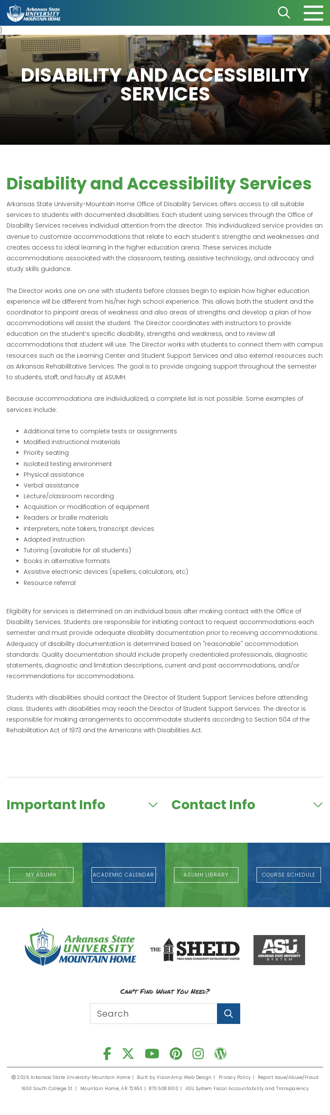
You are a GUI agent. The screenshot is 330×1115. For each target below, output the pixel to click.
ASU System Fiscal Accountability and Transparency (247, 1088)
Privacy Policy (235, 1077)
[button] (41, 875)
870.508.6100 (164, 1088)
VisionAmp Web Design (184, 1077)
